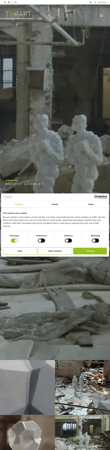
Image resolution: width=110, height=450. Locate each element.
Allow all (90, 251)
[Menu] (101, 15)
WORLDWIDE (100, 2)
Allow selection (55, 251)
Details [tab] (55, 204)
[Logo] (18, 15)
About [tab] (91, 204)
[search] (90, 2)
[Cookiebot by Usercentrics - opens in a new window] (96, 197)
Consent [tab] (19, 204)
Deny (20, 251)
